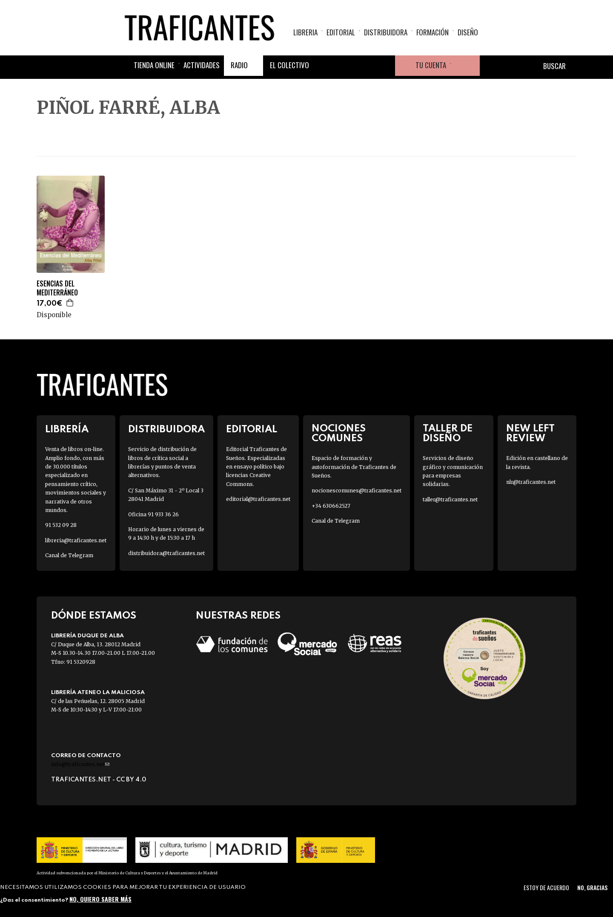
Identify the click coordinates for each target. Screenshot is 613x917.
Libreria (305, 32)
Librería (67, 429)
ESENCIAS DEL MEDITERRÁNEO (57, 288)
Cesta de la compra (465, 66)
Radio (239, 65)
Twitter (344, 66)
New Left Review (530, 433)
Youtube (385, 66)
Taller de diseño (448, 433)
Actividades (201, 65)
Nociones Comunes (339, 433)
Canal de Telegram (69, 555)
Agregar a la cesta (70, 303)
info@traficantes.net (80, 764)
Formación (432, 32)
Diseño (468, 32)
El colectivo (289, 65)
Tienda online (154, 65)
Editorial (341, 32)
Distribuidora (385, 32)
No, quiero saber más (100, 898)
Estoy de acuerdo (546, 887)
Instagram (364, 66)
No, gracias (592, 887)
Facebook (323, 66)
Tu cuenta (430, 65)
